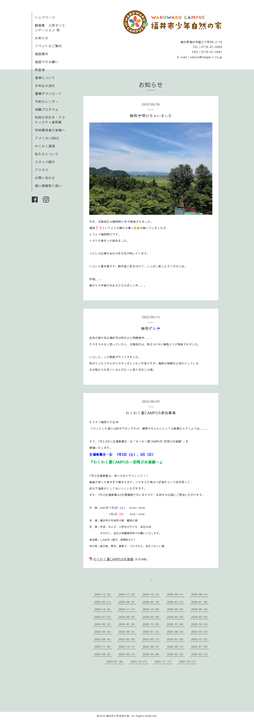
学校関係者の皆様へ (50, 130)
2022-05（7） (127, 654)
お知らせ (41, 38)
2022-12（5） (200, 639)
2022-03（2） (176, 654)
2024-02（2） (103, 624)
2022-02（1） (200, 654)
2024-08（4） (200, 609)
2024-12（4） (103, 609)
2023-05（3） (200, 631)
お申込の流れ (45, 85)
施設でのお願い (47, 62)
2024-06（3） (127, 616)
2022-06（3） (103, 654)
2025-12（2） (103, 594)
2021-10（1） (188, 661)
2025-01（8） (200, 601)
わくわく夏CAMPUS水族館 (113, 559)
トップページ (45, 17)
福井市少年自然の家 (117, 715)
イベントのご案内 (48, 46)
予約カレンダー (47, 101)
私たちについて (47, 154)
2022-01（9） (115, 661)
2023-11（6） (176, 624)
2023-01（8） (176, 639)
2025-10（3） (152, 594)
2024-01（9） (127, 624)
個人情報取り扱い (48, 185)
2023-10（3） (200, 624)
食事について (45, 77)
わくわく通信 (47, 146)
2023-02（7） (152, 639)
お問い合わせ (45, 177)
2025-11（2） (127, 594)
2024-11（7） (127, 609)
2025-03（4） (152, 601)
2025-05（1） (103, 601)
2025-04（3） (127, 601)
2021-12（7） (139, 661)
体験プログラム (47, 109)
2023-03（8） (127, 639)
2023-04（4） (103, 639)
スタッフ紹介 (45, 162)
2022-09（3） (152, 646)
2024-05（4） (152, 616)
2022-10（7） (127, 646)
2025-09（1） (176, 594)
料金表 (40, 69)
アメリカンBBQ (47, 138)
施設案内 (41, 54)
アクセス (41, 170)
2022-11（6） (103, 646)
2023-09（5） (103, 631)
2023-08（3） (127, 631)
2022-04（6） (152, 654)
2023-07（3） (152, 631)
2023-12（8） (152, 624)
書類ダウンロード (48, 93)
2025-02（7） (176, 601)
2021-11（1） (164, 661)
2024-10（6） (152, 609)
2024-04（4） (176, 616)
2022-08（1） (176, 646)
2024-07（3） (103, 616)
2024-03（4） (200, 616)
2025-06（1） (200, 594)
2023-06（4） (176, 631)
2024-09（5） (176, 609)
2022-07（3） (200, 646)
